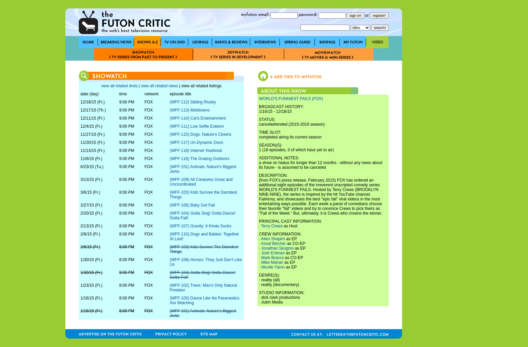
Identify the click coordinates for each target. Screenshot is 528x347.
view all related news (159, 86)
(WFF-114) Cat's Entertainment (198, 118)
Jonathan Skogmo (277, 248)
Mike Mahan (272, 262)
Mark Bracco (272, 257)
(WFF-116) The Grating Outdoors (199, 158)
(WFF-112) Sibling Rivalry (193, 102)
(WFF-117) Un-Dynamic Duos (196, 142)
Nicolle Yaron (273, 267)
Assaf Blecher (273, 243)
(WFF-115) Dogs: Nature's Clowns (200, 134)
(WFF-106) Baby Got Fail (192, 205)
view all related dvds (119, 86)
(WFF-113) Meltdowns (190, 110)
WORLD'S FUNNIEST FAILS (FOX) (291, 98)
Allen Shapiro (273, 238)
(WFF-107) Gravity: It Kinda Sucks (200, 226)
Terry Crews (272, 226)
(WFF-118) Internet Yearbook (196, 150)
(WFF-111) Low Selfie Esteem (197, 126)
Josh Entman (273, 253)
